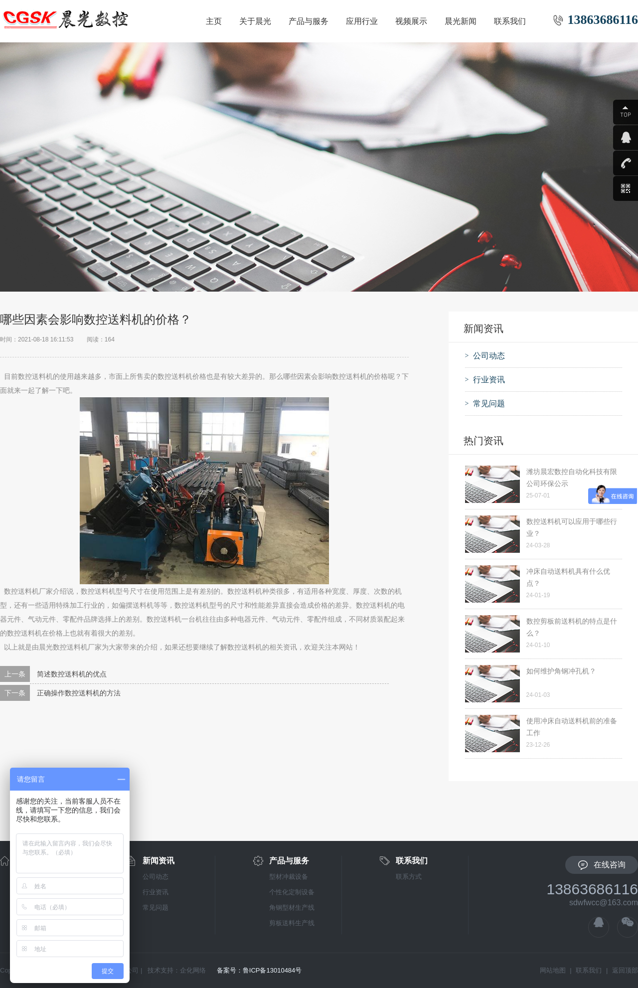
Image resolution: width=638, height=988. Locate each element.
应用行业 (362, 21)
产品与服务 (308, 21)
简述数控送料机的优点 (72, 674)
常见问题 (155, 907)
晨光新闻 (461, 21)
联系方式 (409, 876)
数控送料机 (35, 376)
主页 (214, 21)
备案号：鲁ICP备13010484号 (259, 970)
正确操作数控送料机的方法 (79, 693)
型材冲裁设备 (288, 876)
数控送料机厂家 (28, 591)
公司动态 (155, 876)
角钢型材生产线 (292, 907)
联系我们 (510, 21)
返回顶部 (625, 970)
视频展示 (411, 21)
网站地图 (553, 970)
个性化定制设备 (292, 892)
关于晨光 (255, 21)
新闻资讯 (158, 860)
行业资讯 (155, 892)
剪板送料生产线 (292, 923)
